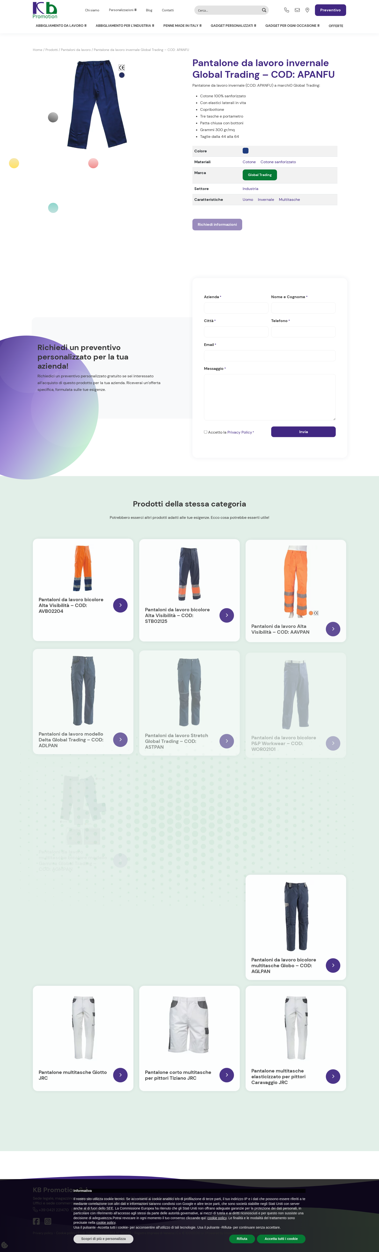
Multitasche (289, 199)
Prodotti (51, 50)
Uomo (248, 199)
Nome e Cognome (289, 297)
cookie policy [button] (216, 1218)
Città (210, 320)
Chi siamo (92, 10)
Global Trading (260, 175)
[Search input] (228, 10)
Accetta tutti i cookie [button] (281, 1239)
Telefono (280, 320)
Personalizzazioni (121, 10)
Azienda (212, 297)
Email (210, 344)
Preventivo (330, 10)
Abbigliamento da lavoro (59, 25)
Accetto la (231, 432)
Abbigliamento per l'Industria (123, 25)
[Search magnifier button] (264, 10)
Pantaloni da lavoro (76, 50)
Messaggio (215, 368)
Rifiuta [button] (242, 1239)
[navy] (245, 151)
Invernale (266, 199)
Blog (149, 10)
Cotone (249, 161)
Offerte (336, 26)
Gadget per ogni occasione (290, 25)
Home (37, 50)
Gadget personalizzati (232, 25)
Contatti (168, 10)
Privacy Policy (239, 432)
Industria (250, 188)
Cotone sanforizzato (278, 161)
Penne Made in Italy (180, 25)
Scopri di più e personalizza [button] (103, 1239)
